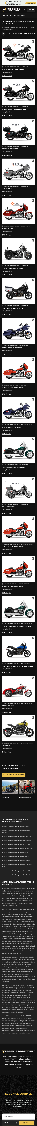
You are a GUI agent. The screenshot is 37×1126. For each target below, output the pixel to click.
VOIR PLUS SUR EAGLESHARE (13, 775)
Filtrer (26, 1123)
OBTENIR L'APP (30, 3)
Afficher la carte (10, 1123)
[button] (18, 58)
